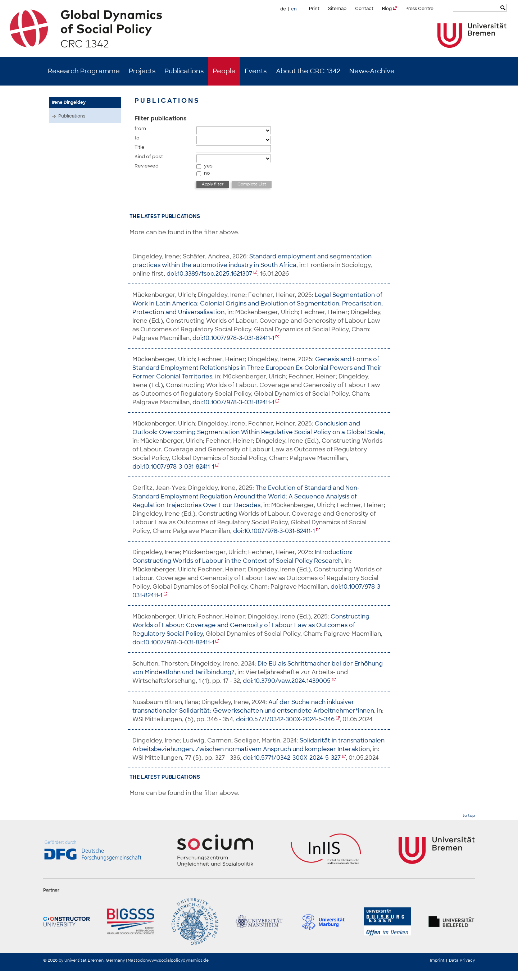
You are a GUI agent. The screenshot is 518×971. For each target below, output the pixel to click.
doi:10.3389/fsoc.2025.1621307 (209, 273)
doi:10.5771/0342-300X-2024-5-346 (285, 719)
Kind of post (149, 156)
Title (140, 147)
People (224, 71)
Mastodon (138, 960)
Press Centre (419, 8)
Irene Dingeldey (69, 102)
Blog (387, 8)
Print (314, 8)
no (207, 173)
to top (469, 815)
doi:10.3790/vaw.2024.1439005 (287, 681)
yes (208, 166)
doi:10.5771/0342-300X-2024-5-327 (292, 757)
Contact (364, 8)
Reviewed (147, 166)
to (137, 138)
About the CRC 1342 (308, 71)
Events (256, 71)
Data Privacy (462, 960)
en (294, 9)
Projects (142, 71)
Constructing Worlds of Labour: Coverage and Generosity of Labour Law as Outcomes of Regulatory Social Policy (250, 625)
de (283, 9)
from (140, 128)
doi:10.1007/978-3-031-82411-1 (233, 338)
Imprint (437, 960)
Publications (184, 71)
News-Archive (372, 71)
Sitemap (337, 8)
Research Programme (84, 71)
